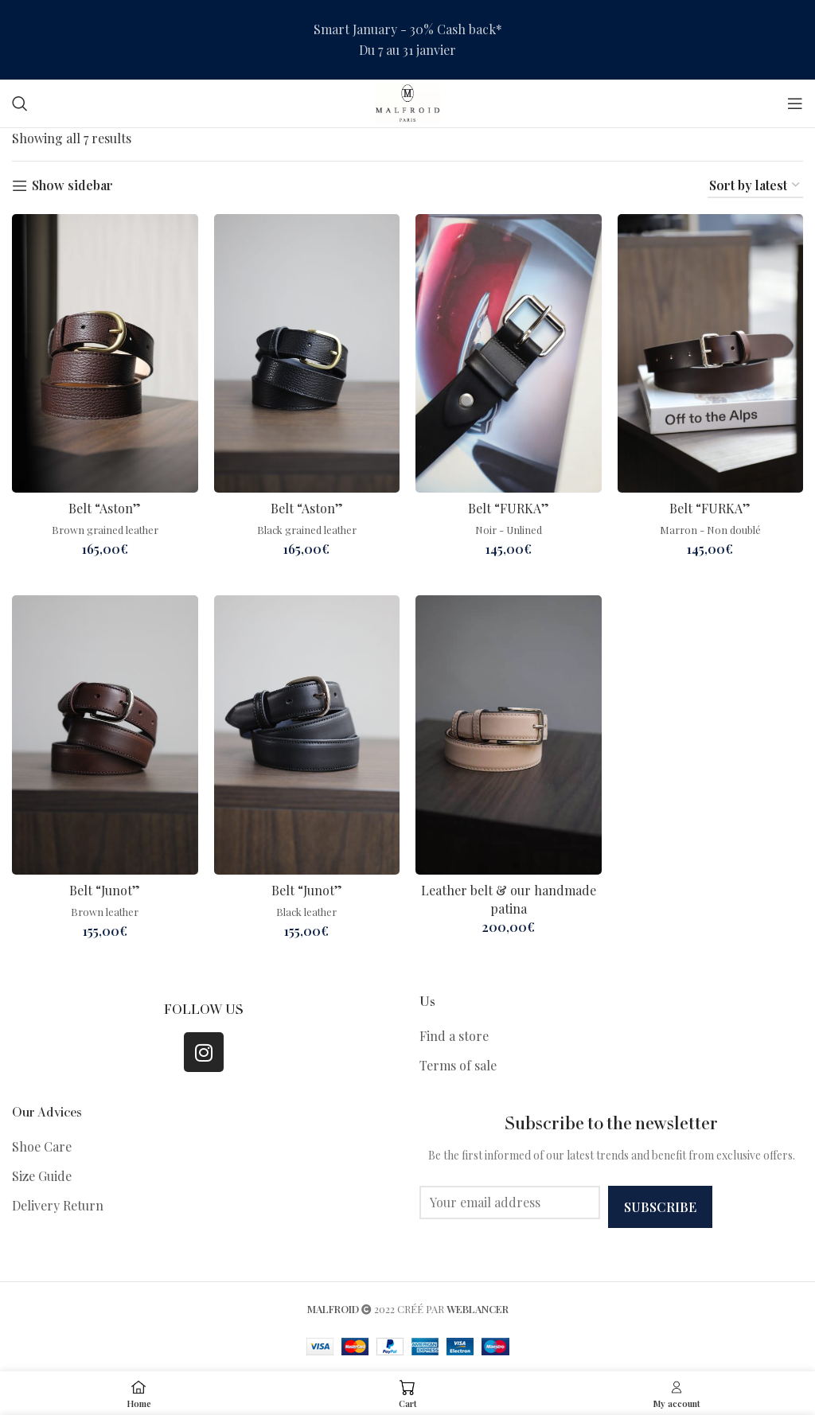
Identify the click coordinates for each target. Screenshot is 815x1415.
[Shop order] (755, 185)
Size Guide (42, 1175)
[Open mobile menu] (795, 103)
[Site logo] (407, 101)
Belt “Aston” (104, 508)
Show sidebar (72, 185)
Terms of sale (458, 1065)
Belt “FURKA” (508, 508)
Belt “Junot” (104, 890)
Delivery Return (57, 1205)
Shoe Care (42, 1146)
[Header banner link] (407, 40)
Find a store (454, 1035)
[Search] (20, 103)
